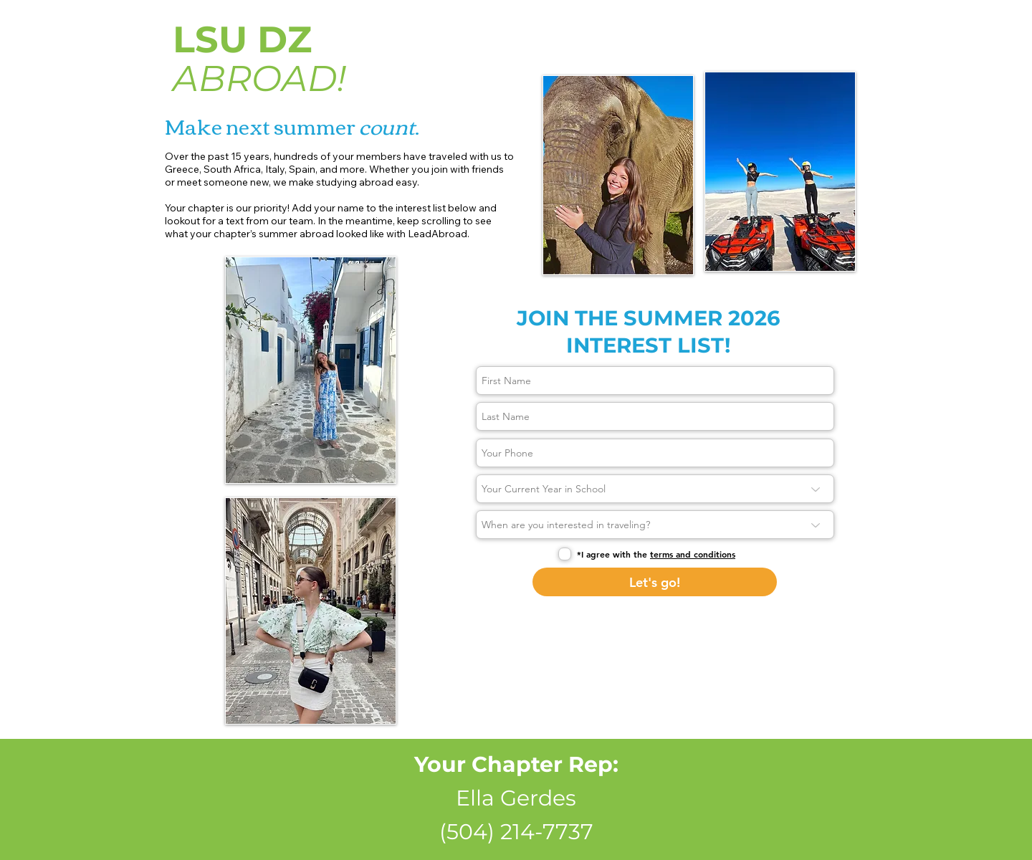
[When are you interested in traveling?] (655, 524)
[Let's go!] (654, 582)
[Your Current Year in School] (655, 488)
